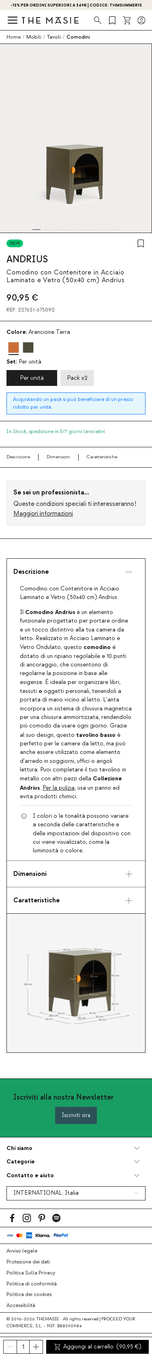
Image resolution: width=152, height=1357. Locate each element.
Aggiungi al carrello (97, 1346)
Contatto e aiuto (30, 1175)
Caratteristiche (102, 457)
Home (13, 37)
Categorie (20, 1161)
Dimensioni (58, 457)
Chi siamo (19, 1148)
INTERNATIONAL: (46, 1193)
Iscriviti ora (76, 1115)
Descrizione (18, 457)
